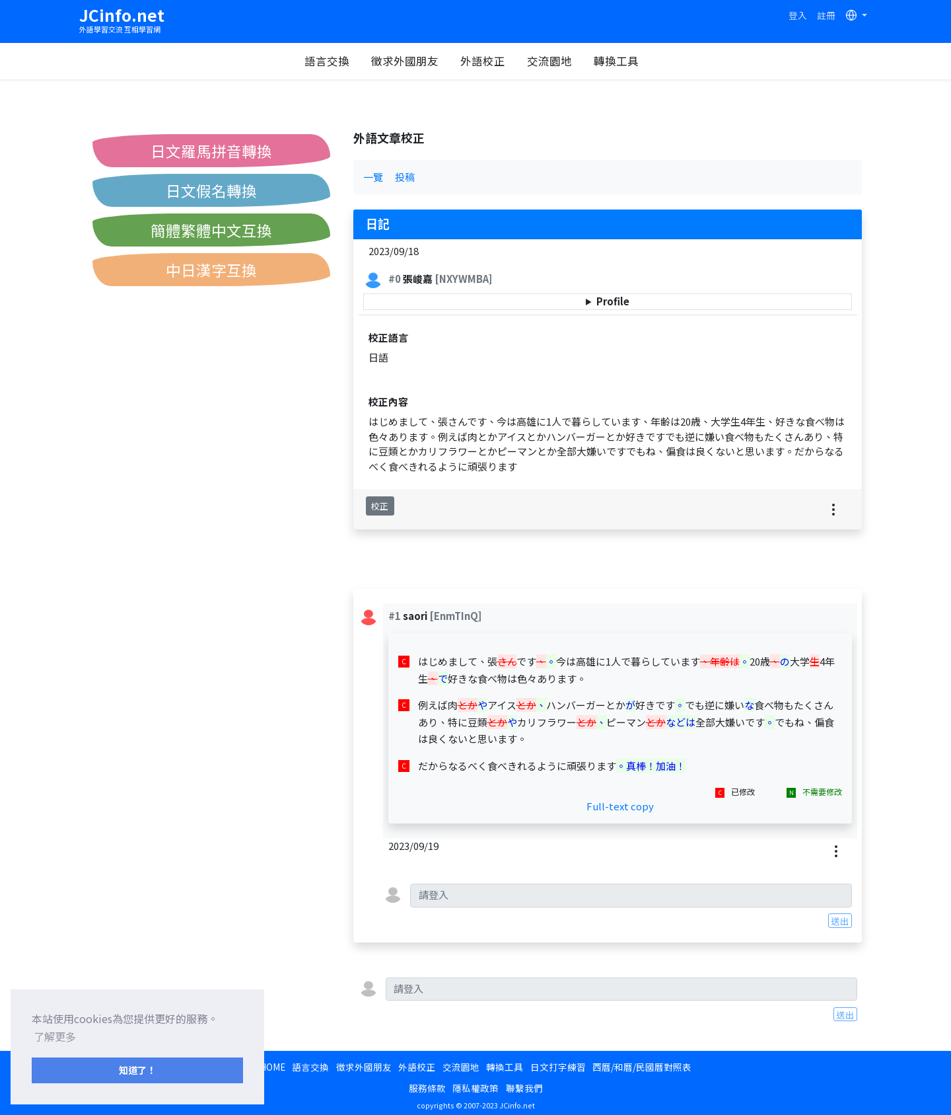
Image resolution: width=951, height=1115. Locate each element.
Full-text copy (620, 806)
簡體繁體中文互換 (211, 230)
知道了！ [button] (137, 1070)
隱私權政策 (475, 1088)
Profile (612, 301)
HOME (272, 1066)
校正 (379, 506)
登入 (798, 15)
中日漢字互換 (211, 269)
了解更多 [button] (55, 1036)
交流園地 (552, 61)
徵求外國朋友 (408, 61)
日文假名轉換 (211, 190)
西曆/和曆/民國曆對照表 (641, 1066)
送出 (840, 920)
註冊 (826, 15)
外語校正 (486, 61)
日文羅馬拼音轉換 (211, 150)
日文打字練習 (558, 1066)
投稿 (405, 177)
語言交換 (330, 61)
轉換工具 (619, 61)
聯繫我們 (524, 1088)
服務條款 (427, 1088)
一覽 (373, 177)
